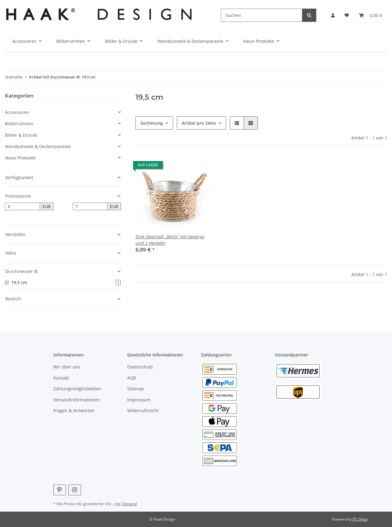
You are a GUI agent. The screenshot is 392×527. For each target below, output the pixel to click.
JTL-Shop (360, 519)
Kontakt (61, 378)
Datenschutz (140, 367)
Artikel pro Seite (199, 123)
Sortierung (151, 123)
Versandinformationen (76, 400)
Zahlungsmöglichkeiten (77, 389)
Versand (130, 503)
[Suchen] (262, 15)
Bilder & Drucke (21, 135)
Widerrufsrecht (143, 410)
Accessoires (17, 112)
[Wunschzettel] (347, 15)
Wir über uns (66, 367)
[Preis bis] (90, 207)
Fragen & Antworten (74, 410)
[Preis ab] (22, 207)
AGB (131, 378)
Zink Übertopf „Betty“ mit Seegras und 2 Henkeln (169, 240)
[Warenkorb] (370, 15)
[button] (333, 15)
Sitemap (135, 389)
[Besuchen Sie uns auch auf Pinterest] (59, 490)
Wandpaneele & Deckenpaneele (38, 146)
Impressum (139, 400)
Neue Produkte (20, 158)
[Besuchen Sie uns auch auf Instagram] (74, 490)
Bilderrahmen (19, 124)
